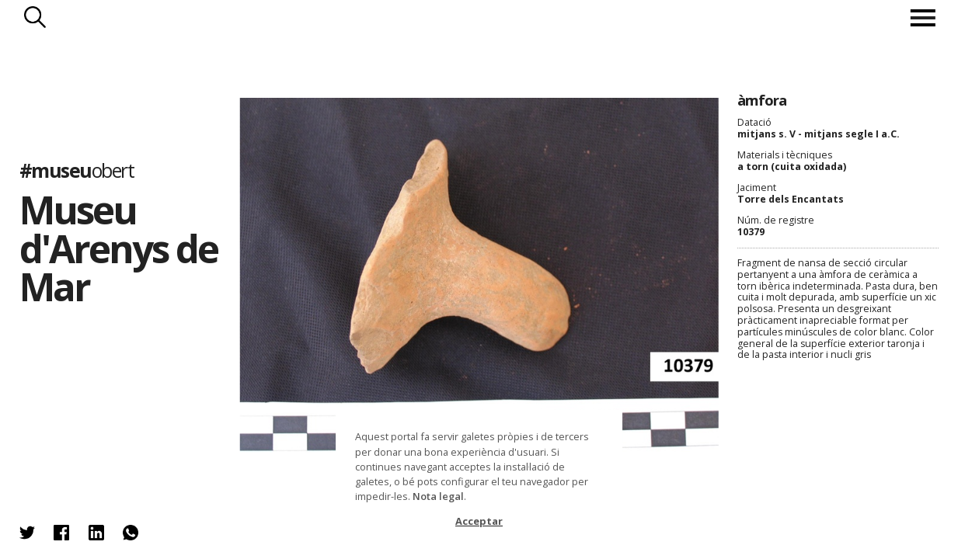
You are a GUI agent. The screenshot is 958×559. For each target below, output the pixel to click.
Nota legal (438, 496)
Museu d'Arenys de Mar (118, 247)
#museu (76, 170)
